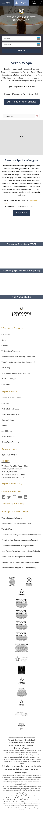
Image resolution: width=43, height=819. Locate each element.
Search (21, 51)
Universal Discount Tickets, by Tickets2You (18, 356)
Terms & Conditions (15, 740)
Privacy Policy (29, 740)
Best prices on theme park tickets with (16, 526)
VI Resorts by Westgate (10, 351)
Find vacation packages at (21, 534)
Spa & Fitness (6, 431)
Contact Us (5, 384)
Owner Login (20, 2)
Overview (5, 403)
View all (11, 518)
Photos (4, 425)
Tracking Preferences (21, 748)
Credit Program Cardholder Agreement (17, 798)
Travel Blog (5, 367)
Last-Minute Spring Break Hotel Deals (16, 373)
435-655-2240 (19, 475)
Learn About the (16, 556)
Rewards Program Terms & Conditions (21, 796)
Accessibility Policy (15, 743)
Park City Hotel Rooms (10, 409)
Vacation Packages (8, 379)
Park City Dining (7, 436)
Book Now (21, 213)
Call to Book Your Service (21, 102)
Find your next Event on (17, 545)
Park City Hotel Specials (10, 414)
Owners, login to (20, 562)
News (3, 340)
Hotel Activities (7, 420)
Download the (19, 568)
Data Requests (29, 743)
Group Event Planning (10, 442)
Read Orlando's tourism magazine (20, 551)
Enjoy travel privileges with (19, 540)
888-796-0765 (9, 454)
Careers (4, 345)
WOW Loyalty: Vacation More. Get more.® (18, 362)
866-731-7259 (18, 477)
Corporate (5, 334)
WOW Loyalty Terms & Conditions (21, 745)
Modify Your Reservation (11, 398)
